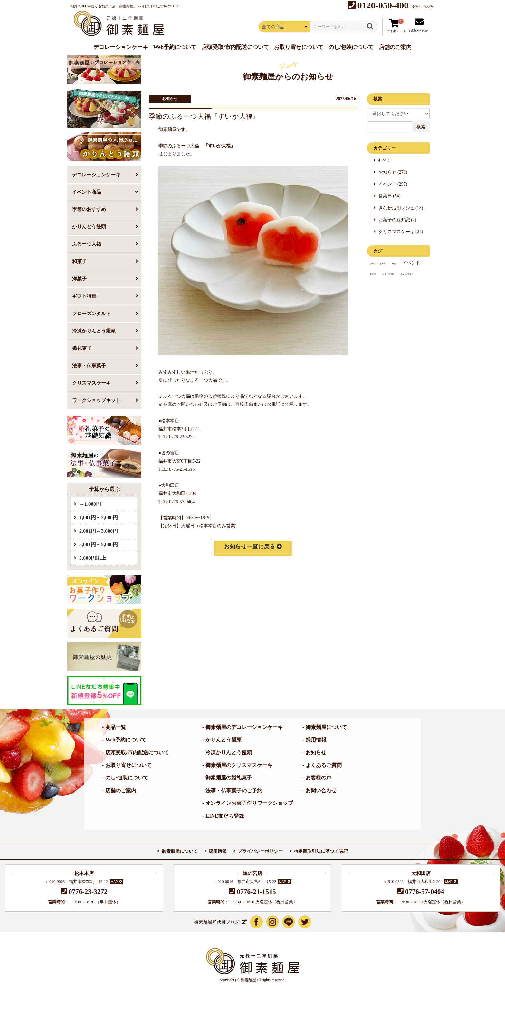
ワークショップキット (96, 400)
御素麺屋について (326, 727)
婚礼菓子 (81, 348)
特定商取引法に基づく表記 (321, 851)
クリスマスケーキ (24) (400, 231)
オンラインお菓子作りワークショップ (249, 803)
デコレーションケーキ (96, 174)
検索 (420, 126)
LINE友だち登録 (224, 816)
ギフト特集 (84, 296)
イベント (411, 262)
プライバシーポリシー (260, 851)
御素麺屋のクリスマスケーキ (238, 765)
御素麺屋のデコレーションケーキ (244, 727)
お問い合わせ (321, 790)
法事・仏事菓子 (89, 365)
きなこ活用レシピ (408, 274)
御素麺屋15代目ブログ (216, 922)
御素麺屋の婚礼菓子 (228, 777)
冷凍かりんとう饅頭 (94, 330)
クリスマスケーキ (91, 383)
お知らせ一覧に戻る (249, 546)
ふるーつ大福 (86, 244)
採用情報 (316, 739)
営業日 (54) (388, 196)
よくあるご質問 (324, 765)
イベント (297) (392, 184)
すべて (384, 160)
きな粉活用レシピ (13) (400, 207)
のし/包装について (126, 777)
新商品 (373, 274)
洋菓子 (79, 278)
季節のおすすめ (89, 209)
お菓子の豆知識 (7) (396, 219)
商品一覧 (115, 727)
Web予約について (125, 739)
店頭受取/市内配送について (136, 752)
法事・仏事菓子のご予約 (233, 790)
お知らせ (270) (392, 172)
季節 (394, 264)
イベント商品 (86, 192)
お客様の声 (318, 777)
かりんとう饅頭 (89, 226)
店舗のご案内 (120, 790)
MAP (114, 882)
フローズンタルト (91, 313)
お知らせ (169, 98)
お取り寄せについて (128, 765)
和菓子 (79, 261)
